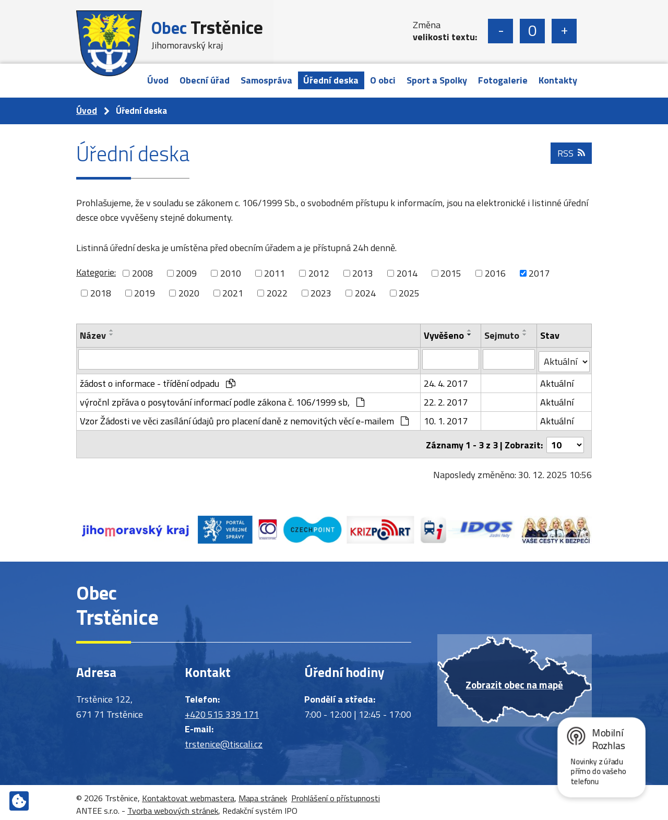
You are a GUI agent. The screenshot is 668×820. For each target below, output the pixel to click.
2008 (142, 273)
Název (93, 335)
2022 (277, 293)
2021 (232, 293)
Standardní (532, 31)
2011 (274, 273)
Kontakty (558, 80)
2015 (450, 273)
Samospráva (266, 80)
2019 (144, 293)
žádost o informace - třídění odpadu (157, 381)
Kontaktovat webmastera (188, 794)
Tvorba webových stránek (172, 807)
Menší (500, 31)
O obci (383, 80)
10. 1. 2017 (446, 419)
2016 (495, 273)
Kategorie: (96, 272)
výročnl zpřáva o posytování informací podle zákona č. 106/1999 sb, (222, 400)
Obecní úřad (205, 80)
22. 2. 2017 (446, 400)
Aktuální (557, 381)
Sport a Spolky (437, 80)
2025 (409, 293)
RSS (571, 156)
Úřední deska (331, 80)
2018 (100, 293)
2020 (188, 293)
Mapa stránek (262, 794)
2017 (539, 273)
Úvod (158, 80)
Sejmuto (502, 335)
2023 (321, 293)
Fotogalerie (503, 80)
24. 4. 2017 (446, 381)
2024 (365, 293)
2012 (318, 273)
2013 (362, 273)
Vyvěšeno (444, 335)
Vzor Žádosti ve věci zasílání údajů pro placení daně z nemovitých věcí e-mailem (244, 419)
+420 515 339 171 (222, 711)
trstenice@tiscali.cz (224, 740)
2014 (407, 273)
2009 (186, 273)
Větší (564, 31)
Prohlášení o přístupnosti (335, 794)
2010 (230, 273)
